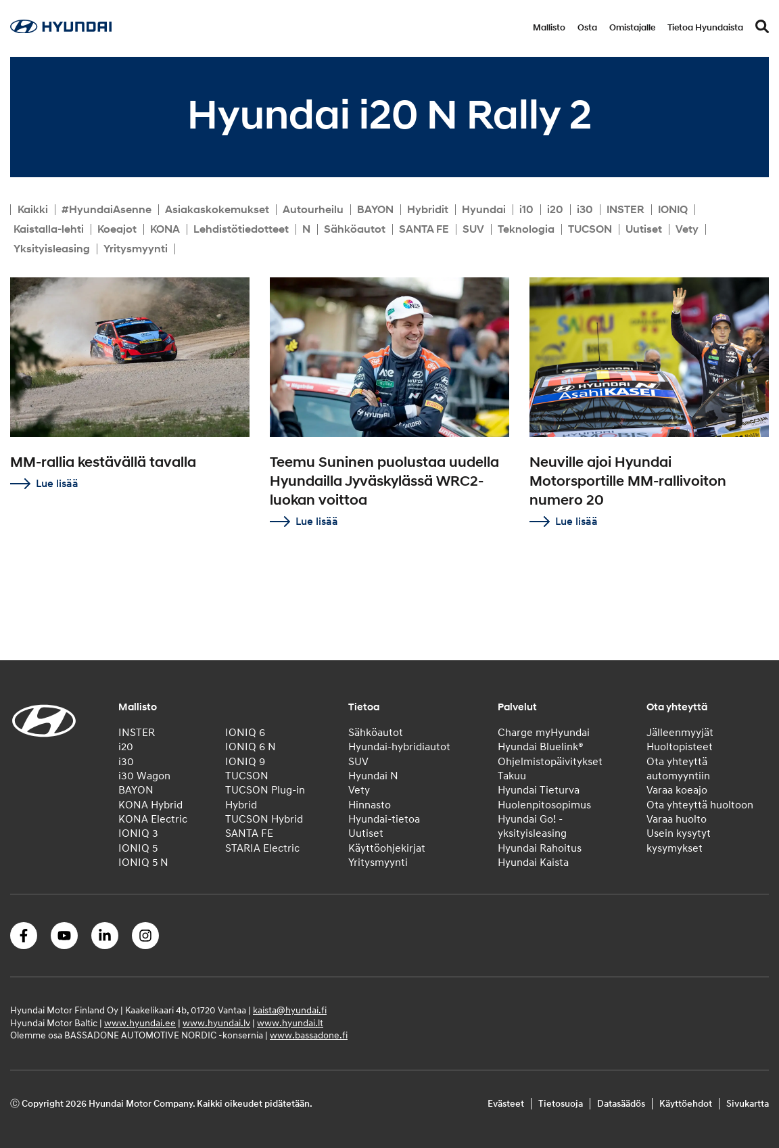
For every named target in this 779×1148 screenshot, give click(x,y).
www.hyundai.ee (140, 1023)
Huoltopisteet (679, 747)
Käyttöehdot (685, 1103)
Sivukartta (747, 1103)
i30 (585, 209)
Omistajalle (632, 27)
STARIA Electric (262, 848)
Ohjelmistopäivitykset (550, 761)
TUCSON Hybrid (264, 819)
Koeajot (117, 229)
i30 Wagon (144, 776)
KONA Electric (152, 819)
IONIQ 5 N (143, 862)
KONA (165, 229)
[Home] (61, 30)
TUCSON (590, 229)
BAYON (375, 209)
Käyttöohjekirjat (386, 848)
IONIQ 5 (138, 848)
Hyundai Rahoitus (540, 848)
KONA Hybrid (150, 805)
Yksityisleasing (52, 249)
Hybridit (427, 209)
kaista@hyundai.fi (290, 1010)
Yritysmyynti (135, 249)
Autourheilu (313, 209)
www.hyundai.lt (290, 1023)
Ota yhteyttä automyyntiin (678, 769)
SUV (473, 229)
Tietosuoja (560, 1103)
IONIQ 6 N (250, 747)
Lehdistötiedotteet (241, 229)
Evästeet (506, 1103)
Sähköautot (354, 229)
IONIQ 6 (245, 732)
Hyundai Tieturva (539, 790)
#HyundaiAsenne (106, 209)
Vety (687, 229)
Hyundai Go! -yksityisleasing (532, 826)
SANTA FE (424, 229)
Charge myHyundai (544, 732)
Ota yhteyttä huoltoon (699, 805)
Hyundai (484, 209)
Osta (587, 27)
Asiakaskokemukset (217, 209)
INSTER (625, 209)
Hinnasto (369, 805)
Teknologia (526, 229)
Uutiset (643, 229)
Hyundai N (373, 776)
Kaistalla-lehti (49, 229)
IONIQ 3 (138, 833)
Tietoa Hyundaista (705, 27)
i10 (526, 209)
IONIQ (673, 209)
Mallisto (549, 27)
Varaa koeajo (676, 790)
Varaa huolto (676, 819)
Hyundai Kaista (533, 862)
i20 (555, 209)
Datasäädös (621, 1103)
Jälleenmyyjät (679, 732)
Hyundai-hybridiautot (399, 747)
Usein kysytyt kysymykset (678, 840)
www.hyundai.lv (216, 1023)
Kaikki (33, 209)
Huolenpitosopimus (544, 805)
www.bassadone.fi (309, 1035)
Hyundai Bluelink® (541, 747)
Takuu (512, 776)
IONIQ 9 (245, 761)
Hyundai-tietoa (384, 819)
